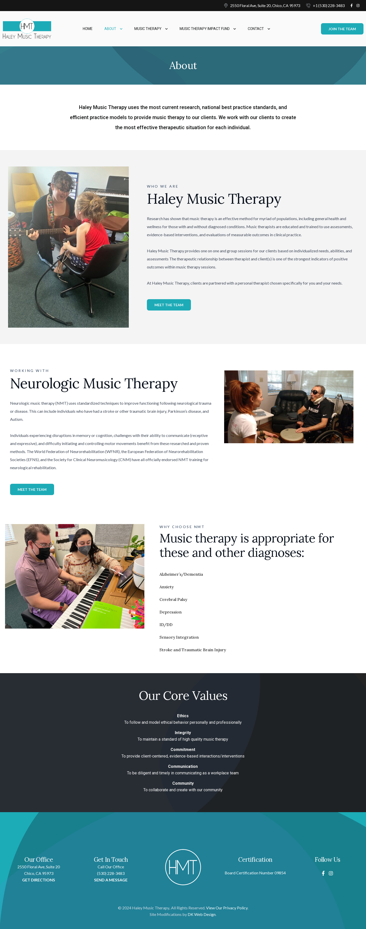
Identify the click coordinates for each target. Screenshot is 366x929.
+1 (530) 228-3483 (329, 5)
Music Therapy (151, 29)
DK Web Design (202, 914)
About (113, 29)
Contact (259, 29)
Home (88, 29)
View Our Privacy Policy (227, 907)
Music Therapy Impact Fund (208, 29)
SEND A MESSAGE (111, 879)
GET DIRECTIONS (38, 879)
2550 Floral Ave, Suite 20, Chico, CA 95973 (265, 5)
